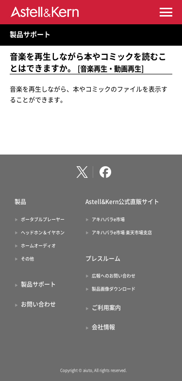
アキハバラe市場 (108, 219)
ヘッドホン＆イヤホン (43, 232)
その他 (27, 259)
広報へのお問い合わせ (113, 276)
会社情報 (103, 327)
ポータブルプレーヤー (43, 219)
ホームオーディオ (38, 245)
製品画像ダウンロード (113, 289)
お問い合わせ (38, 304)
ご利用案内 (106, 308)
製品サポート (30, 34)
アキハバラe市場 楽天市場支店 (122, 232)
